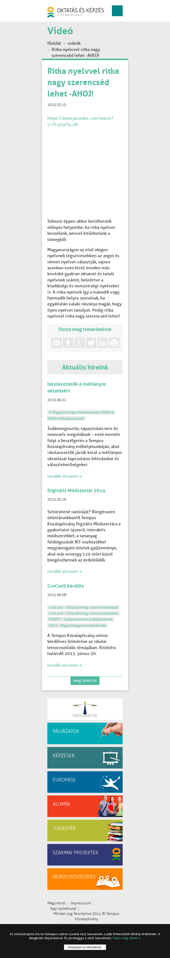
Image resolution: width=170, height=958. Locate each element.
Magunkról (56, 903)
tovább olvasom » (64, 476)
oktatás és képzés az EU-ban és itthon (75, 12)
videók (74, 43)
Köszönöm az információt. (85, 947)
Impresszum (80, 903)
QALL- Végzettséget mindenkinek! (77, 625)
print (114, 343)
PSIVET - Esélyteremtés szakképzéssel (80, 619)
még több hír (85, 680)
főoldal (54, 43)
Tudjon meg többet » (126, 938)
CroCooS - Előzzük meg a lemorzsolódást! (83, 607)
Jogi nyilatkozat (63, 908)
